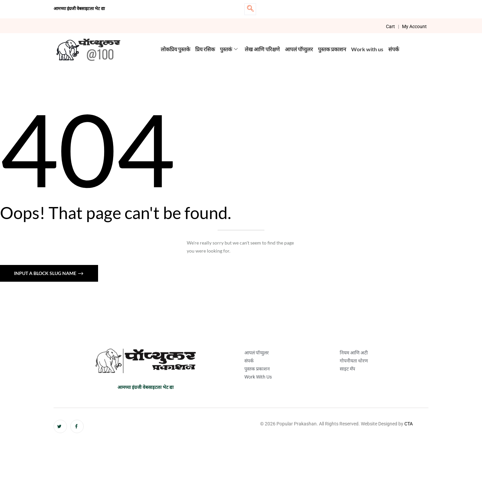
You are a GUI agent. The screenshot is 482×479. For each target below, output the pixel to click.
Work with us (367, 49)
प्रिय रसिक (205, 49)
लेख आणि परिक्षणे (262, 49)
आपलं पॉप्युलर (299, 49)
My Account (414, 26)
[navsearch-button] (250, 9)
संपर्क (393, 49)
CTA (408, 423)
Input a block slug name (45, 273)
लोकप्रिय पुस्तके (175, 49)
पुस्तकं (229, 49)
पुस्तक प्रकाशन (332, 49)
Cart (390, 26)
